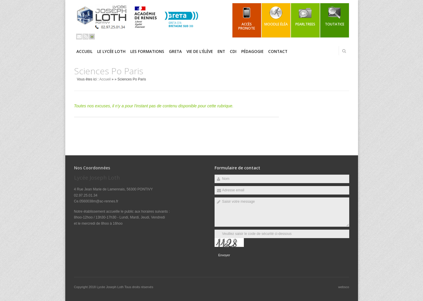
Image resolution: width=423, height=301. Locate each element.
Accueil (84, 51)
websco (343, 287)
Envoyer (224, 255)
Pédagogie (252, 51)
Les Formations (147, 51)
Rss (85, 36)
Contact (277, 51)
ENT (221, 51)
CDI (233, 51)
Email (79, 36)
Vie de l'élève (199, 51)
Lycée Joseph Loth (110, 287)
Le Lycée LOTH (111, 51)
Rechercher (344, 51)
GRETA (175, 51)
